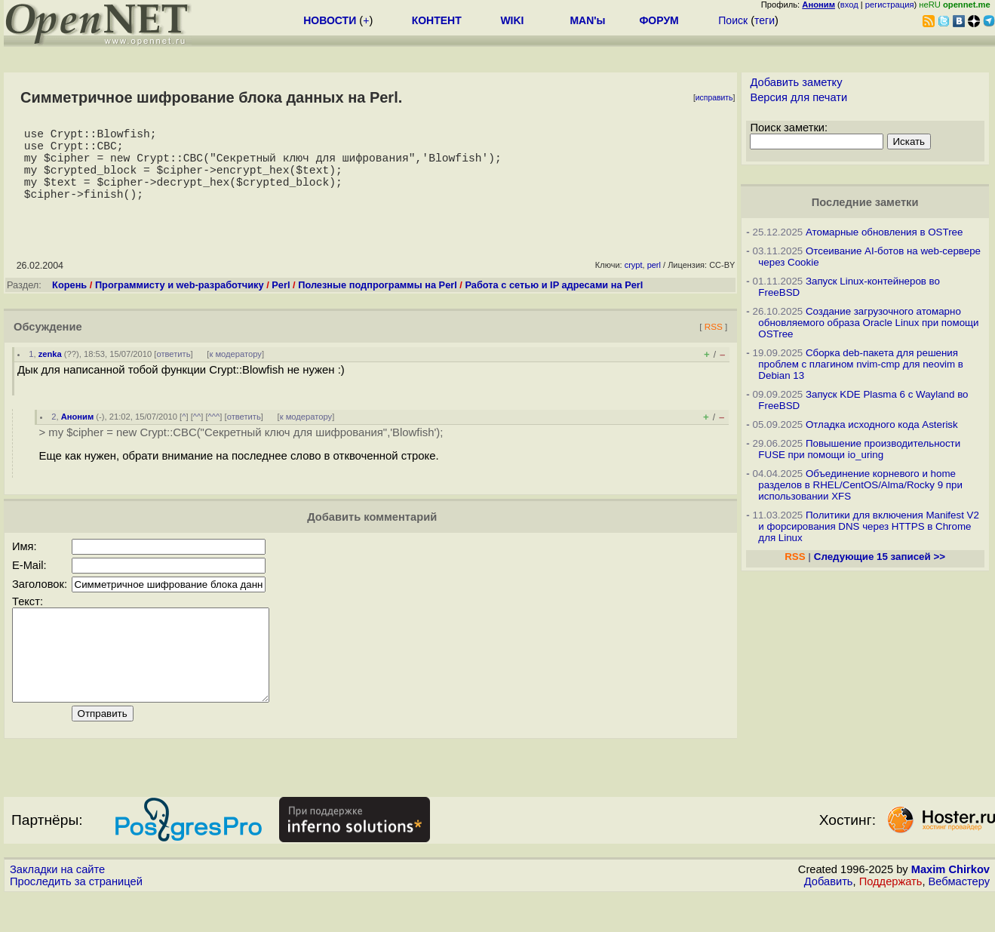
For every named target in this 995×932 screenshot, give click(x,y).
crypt (634, 283)
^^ (197, 434)
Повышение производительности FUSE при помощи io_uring (859, 449)
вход (849, 4)
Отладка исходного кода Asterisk (882, 424)
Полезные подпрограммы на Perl (377, 303)
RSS (714, 344)
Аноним (77, 434)
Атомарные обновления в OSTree (884, 232)
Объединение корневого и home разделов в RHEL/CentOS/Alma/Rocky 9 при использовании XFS (860, 485)
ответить (173, 372)
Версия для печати (798, 97)
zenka (50, 372)
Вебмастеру (959, 918)
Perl (281, 303)
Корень (69, 303)
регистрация (889, 4)
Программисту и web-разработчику (179, 303)
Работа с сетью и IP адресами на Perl (554, 303)
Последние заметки (865, 202)
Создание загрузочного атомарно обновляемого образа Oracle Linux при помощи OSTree (868, 323)
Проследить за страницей (76, 918)
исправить (714, 98)
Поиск (733, 20)
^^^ (214, 434)
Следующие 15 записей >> (879, 556)
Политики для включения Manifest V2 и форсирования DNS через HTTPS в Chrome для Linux (868, 526)
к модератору (235, 372)
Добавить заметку (796, 82)
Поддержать (891, 918)
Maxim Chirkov (950, 906)
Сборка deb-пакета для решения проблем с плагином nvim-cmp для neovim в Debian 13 (860, 364)
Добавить (828, 918)
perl (654, 283)
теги (764, 20)
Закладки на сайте (57, 906)
